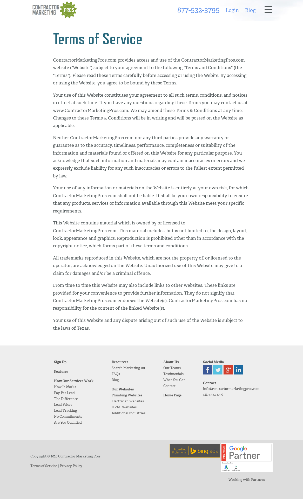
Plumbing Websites (127, 395)
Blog (250, 10)
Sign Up (60, 362)
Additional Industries (128, 413)
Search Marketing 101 (128, 368)
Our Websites (123, 389)
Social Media (213, 362)
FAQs (116, 374)
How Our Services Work (73, 381)
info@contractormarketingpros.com (231, 389)
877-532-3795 (198, 10)
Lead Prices (63, 404)
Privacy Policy (71, 466)
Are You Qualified (68, 422)
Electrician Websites (128, 401)
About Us (171, 362)
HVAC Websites (124, 407)
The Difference (66, 399)
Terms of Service (43, 466)
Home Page (172, 395)
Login (232, 10)
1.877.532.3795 (213, 394)
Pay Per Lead (64, 393)
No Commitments (68, 416)
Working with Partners (246, 479)
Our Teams (172, 368)
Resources (120, 362)
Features (61, 371)
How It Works (65, 387)
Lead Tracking (65, 410)
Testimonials (173, 374)
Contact (169, 386)
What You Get (174, 380)
